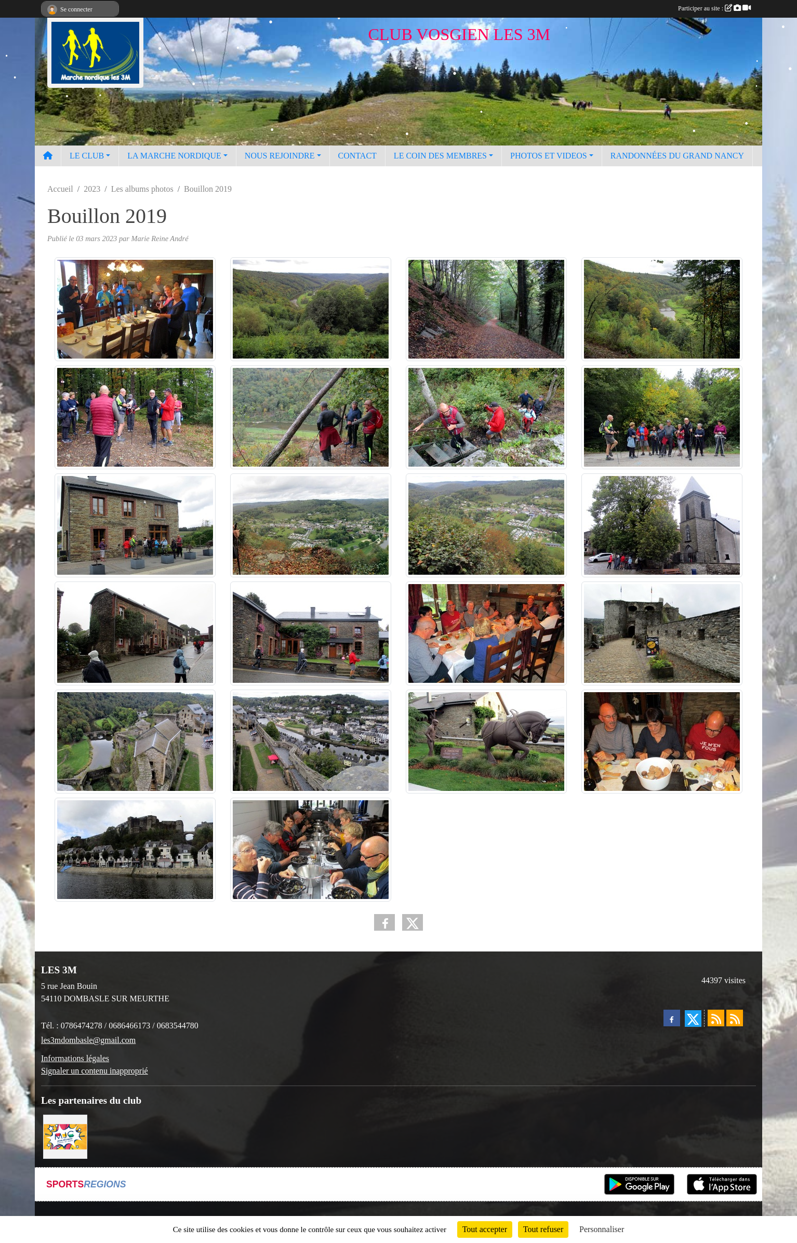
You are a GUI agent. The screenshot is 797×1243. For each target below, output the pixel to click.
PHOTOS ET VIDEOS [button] (548, 155)
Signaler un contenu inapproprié (94, 1070)
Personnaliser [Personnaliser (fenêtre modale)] (601, 1229)
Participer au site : (714, 8)
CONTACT (357, 155)
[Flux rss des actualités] (716, 1018)
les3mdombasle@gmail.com (88, 1040)
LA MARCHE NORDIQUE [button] (174, 155)
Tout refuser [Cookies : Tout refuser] (543, 1229)
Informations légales (75, 1058)
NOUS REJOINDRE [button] (280, 155)
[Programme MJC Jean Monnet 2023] (65, 1135)
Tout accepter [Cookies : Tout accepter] (484, 1229)
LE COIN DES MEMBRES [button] (440, 155)
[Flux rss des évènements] (734, 1018)
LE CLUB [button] (87, 155)
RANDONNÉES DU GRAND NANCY (677, 155)
